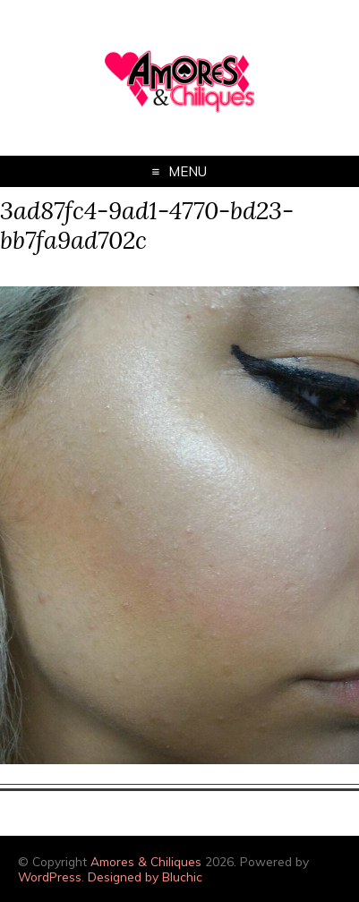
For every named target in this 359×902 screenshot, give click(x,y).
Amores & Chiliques (145, 861)
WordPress (49, 876)
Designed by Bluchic (145, 876)
